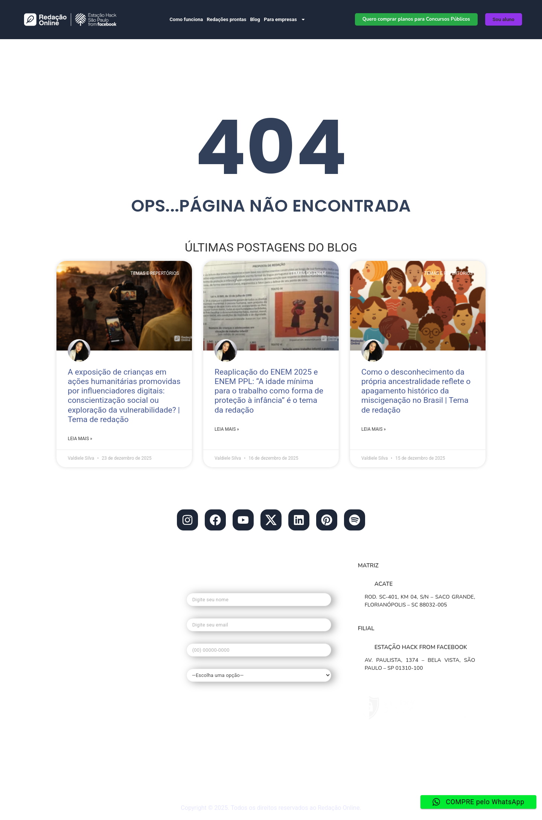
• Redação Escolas (92, 636)
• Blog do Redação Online (103, 621)
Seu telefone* (258, 647)
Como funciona (186, 19)
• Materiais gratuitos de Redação (113, 757)
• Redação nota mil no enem (107, 693)
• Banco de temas (91, 664)
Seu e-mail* (258, 622)
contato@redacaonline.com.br (109, 591)
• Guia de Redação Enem (101, 722)
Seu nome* (258, 597)
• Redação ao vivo (91, 786)
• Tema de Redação (93, 707)
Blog (255, 19)
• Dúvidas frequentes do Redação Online (115, 740)
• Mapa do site (86, 771)
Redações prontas (226, 19)
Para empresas (285, 19)
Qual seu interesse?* (258, 671)
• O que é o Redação (95, 679)
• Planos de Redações (97, 650)
